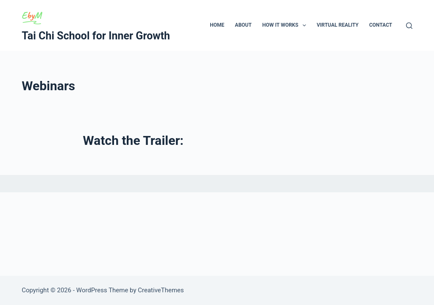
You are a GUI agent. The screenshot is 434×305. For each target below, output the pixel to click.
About (243, 25)
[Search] (409, 25)
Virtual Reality (338, 25)
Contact (380, 25)
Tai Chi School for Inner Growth (96, 36)
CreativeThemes (161, 290)
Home (217, 25)
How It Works (286, 25)
